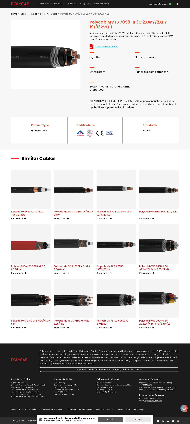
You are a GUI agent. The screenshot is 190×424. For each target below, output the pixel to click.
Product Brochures (46, 409)
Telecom (59, 409)
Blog (128, 409)
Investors (71, 4)
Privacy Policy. (79, 420)
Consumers (44, 4)
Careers (120, 409)
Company (84, 4)
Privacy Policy (138, 409)
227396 (35, 396)
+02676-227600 (25, 396)
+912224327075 (106, 389)
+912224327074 (63, 392)
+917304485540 (145, 385)
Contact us (99, 409)
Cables (24, 13)
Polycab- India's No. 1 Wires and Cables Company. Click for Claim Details (109, 369)
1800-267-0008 (170, 387)
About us (22, 409)
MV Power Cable (48, 13)
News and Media (85, 409)
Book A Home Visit (101, 4)
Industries (58, 4)
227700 (42, 396)
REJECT (138, 419)
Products (32, 409)
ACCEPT (110, 419)
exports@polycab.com (153, 401)
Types (34, 13)
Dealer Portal (71, 409)
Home (14, 13)
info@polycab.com (66, 394)
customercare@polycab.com (161, 389)
